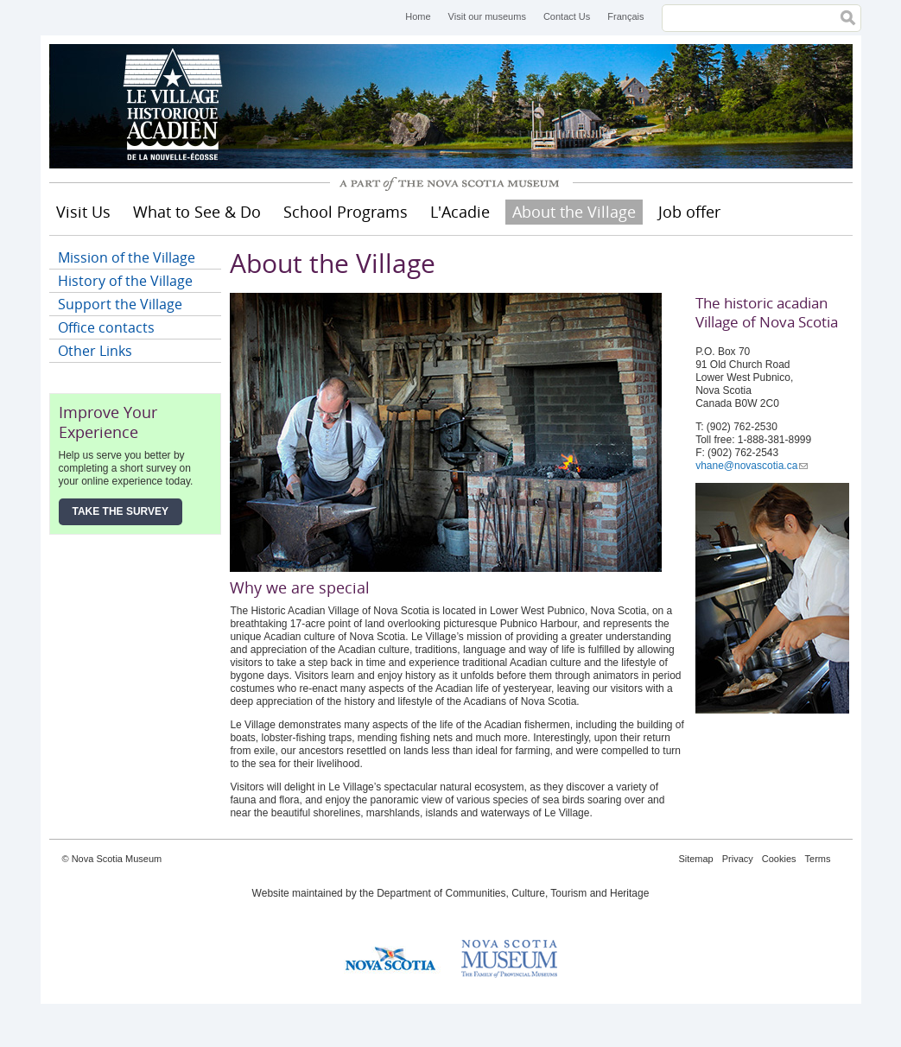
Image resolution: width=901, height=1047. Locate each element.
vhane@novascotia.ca (751, 466)
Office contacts (106, 327)
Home (417, 16)
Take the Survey (121, 511)
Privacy (737, 858)
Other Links (95, 350)
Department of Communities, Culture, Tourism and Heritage (513, 893)
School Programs (345, 211)
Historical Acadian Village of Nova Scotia (178, 106)
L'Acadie (460, 211)
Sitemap (695, 858)
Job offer (689, 211)
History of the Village (125, 280)
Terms (818, 858)
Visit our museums (487, 16)
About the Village (574, 211)
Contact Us (566, 16)
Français (625, 16)
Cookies (779, 858)
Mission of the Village (126, 257)
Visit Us (83, 211)
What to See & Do (197, 211)
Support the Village (120, 304)
